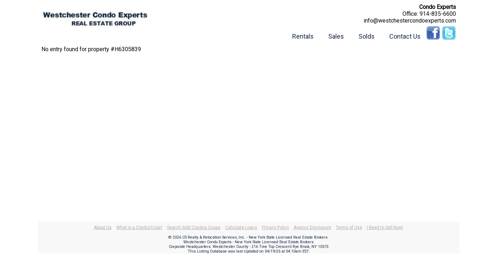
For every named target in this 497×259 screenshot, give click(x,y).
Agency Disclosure (312, 227)
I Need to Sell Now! (385, 227)
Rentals (303, 36)
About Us (103, 227)
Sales (336, 36)
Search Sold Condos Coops (193, 227)
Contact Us (405, 36)
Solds (367, 36)
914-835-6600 (438, 13)
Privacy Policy (275, 227)
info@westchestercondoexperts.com (410, 20)
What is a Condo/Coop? (139, 227)
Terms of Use (349, 227)
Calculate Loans (241, 227)
